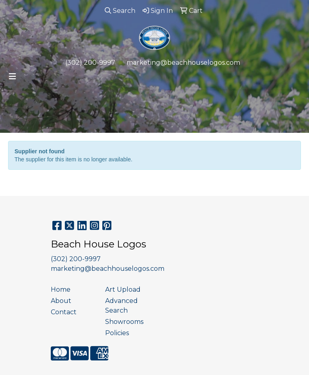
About (61, 301)
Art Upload (123, 289)
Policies (117, 333)
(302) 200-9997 (90, 62)
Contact (64, 312)
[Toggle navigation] (12, 76)
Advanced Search (121, 305)
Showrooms (124, 322)
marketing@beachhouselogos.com (183, 62)
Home (61, 289)
